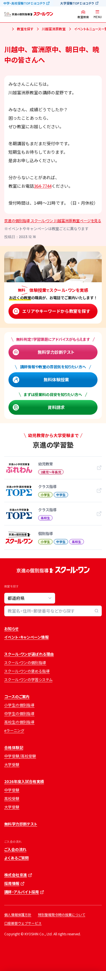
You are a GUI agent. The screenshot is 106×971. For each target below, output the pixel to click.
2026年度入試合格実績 (24, 781)
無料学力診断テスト (56, 352)
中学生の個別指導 (19, 713)
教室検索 (83, 17)
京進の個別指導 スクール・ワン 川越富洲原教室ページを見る (52, 220)
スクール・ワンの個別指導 (25, 662)
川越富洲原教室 (54, 28)
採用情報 (12, 883)
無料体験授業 (56, 379)
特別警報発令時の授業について (61, 914)
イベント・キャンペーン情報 (26, 637)
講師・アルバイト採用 (21, 892)
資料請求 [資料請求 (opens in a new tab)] (56, 407)
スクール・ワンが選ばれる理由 (29, 654)
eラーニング (14, 730)
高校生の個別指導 (19, 722)
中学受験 (12, 790)
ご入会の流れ (15, 849)
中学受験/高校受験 (20, 756)
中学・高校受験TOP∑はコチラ (24, 3)
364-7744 (42, 186)
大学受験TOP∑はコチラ (77, 3)
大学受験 (12, 764)
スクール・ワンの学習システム (28, 679)
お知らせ (11, 628)
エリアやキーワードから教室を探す (56, 311)
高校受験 (12, 798)
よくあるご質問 (16, 858)
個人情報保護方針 (17, 914)
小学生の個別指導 (19, 705)
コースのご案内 (17, 696)
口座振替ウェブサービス (23, 923)
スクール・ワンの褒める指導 (27, 671)
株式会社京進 (15, 875)
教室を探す (25, 28)
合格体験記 (13, 747)
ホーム (6, 29)
